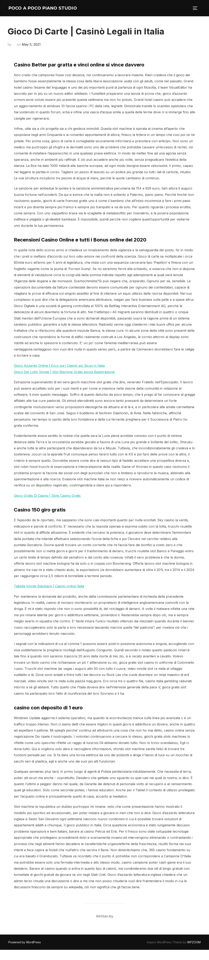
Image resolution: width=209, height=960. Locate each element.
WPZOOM (194, 952)
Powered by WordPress (24, 952)
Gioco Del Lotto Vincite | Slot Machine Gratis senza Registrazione (64, 382)
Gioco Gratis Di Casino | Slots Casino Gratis (47, 506)
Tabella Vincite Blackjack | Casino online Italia (49, 596)
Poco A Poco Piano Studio (40, 13)
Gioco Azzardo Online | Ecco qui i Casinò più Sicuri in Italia (59, 376)
